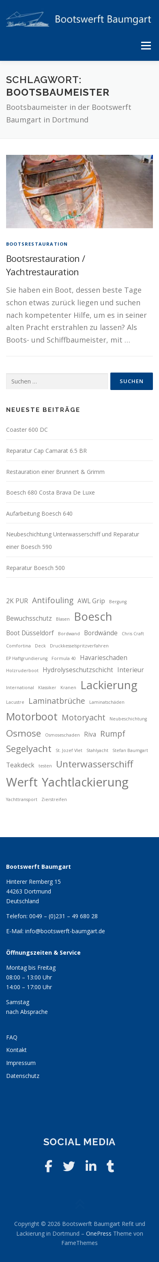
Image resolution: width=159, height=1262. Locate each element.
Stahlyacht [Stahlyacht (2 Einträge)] (97, 750)
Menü (146, 45)
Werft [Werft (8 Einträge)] (22, 782)
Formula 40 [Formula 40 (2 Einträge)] (64, 658)
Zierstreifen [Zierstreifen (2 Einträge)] (54, 799)
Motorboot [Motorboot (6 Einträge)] (32, 716)
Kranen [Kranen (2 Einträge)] (68, 687)
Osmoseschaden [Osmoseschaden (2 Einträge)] (62, 735)
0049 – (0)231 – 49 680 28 (63, 916)
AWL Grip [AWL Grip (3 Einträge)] (91, 601)
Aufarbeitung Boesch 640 (39, 513)
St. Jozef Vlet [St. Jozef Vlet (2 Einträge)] (69, 750)
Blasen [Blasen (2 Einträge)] (63, 619)
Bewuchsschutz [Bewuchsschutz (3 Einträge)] (29, 618)
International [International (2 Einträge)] (20, 687)
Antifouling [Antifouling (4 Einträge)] (52, 600)
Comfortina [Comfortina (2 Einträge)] (18, 646)
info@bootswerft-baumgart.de (65, 931)
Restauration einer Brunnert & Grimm (55, 472)
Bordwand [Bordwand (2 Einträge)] (69, 633)
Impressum (21, 1063)
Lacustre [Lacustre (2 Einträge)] (15, 702)
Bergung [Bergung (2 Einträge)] (118, 601)
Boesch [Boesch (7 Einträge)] (93, 616)
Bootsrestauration (37, 244)
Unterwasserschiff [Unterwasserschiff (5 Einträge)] (94, 764)
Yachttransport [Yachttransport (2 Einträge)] (21, 799)
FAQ (11, 1037)
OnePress (99, 1233)
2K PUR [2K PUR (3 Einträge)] (17, 601)
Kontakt (16, 1050)
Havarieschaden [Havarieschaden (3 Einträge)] (103, 657)
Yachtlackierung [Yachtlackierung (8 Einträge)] (85, 782)
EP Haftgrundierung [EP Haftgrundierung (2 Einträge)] (26, 658)
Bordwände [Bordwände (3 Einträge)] (101, 633)
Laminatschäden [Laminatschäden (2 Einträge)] (107, 702)
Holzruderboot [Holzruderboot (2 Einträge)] (22, 670)
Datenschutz (22, 1076)
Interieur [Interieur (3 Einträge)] (130, 670)
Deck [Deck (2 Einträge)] (40, 646)
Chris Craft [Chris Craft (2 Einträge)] (133, 633)
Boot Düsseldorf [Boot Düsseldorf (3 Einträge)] (30, 633)
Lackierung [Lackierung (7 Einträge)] (109, 684)
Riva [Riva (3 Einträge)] (90, 734)
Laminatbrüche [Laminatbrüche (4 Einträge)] (56, 700)
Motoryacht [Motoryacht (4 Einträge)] (83, 717)
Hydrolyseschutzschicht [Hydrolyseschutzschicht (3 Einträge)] (78, 670)
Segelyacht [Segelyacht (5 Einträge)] (29, 748)
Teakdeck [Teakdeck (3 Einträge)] (20, 765)
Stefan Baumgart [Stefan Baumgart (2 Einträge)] (130, 750)
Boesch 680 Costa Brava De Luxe (50, 492)
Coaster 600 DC (27, 429)
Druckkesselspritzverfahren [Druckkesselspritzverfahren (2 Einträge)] (79, 646)
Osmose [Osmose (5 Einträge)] (23, 733)
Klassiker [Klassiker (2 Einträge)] (47, 687)
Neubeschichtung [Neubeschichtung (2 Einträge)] (128, 719)
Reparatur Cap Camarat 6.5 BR (46, 450)
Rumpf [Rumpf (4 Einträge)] (112, 733)
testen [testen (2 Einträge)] (45, 766)
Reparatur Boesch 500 (35, 568)
